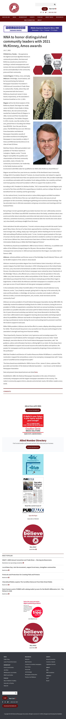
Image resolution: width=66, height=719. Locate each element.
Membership (23, 17)
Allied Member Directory (33, 440)
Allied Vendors (28, 662)
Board (47, 680)
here (36, 372)
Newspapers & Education (31, 674)
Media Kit (6, 685)
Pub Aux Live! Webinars (30, 677)
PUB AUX (40, 17)
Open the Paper (33, 515)
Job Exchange (28, 672)
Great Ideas (49, 17)
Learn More (33, 549)
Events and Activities (9, 667)
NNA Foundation (29, 20)
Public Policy (7, 659)
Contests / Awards (50, 662)
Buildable (59, 714)
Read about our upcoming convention (13, 563)
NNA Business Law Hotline (10, 672)
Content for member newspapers (33, 664)
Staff (47, 678)
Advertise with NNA (33, 406)
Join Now (6, 670)
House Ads (27, 669)
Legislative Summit (51, 664)
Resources (59, 17)
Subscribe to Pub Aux (9, 683)
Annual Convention (50, 659)
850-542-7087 (14, 702)
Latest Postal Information (10, 662)
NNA (47, 670)
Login (44, 9)
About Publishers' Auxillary (10, 680)
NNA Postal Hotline (8, 675)
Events (32, 17)
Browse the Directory (33, 447)
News (14, 17)
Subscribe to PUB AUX (33, 519)
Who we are (6, 17)
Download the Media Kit (33, 410)
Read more (5, 570)
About (40, 20)
